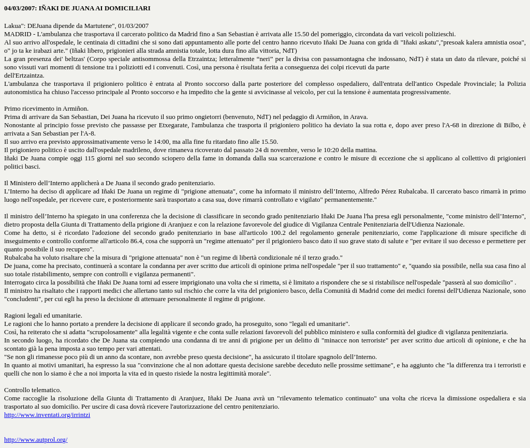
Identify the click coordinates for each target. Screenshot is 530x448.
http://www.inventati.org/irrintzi (47, 415)
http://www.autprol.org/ (35, 439)
